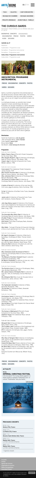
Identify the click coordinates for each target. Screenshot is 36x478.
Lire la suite (29, 382)
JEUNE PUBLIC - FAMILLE (26, 20)
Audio (4, 38)
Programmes (23, 34)
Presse (15, 36)
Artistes (3, 461)
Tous (5, 12)
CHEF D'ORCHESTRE (26, 12)
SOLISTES (13, 12)
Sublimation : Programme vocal (10, 48)
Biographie (5, 34)
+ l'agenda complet (8, 451)
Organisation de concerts (7, 465)
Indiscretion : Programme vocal (10, 57)
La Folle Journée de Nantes (11, 440)
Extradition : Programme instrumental (12, 50)
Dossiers (11, 38)
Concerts (13, 34)
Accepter (31, 473)
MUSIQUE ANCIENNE (26, 16)
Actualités (4, 460)
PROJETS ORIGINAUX (8, 20)
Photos (22, 36)
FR (23, 5)
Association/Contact (6, 469)
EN (28, 5)
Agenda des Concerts (6, 463)
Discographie (7, 36)
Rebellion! (4, 45)
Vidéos (29, 36)
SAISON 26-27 (5, 43)
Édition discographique (7, 467)
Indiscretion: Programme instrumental (13, 55)
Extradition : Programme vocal (10, 52)
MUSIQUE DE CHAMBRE (10, 16)
